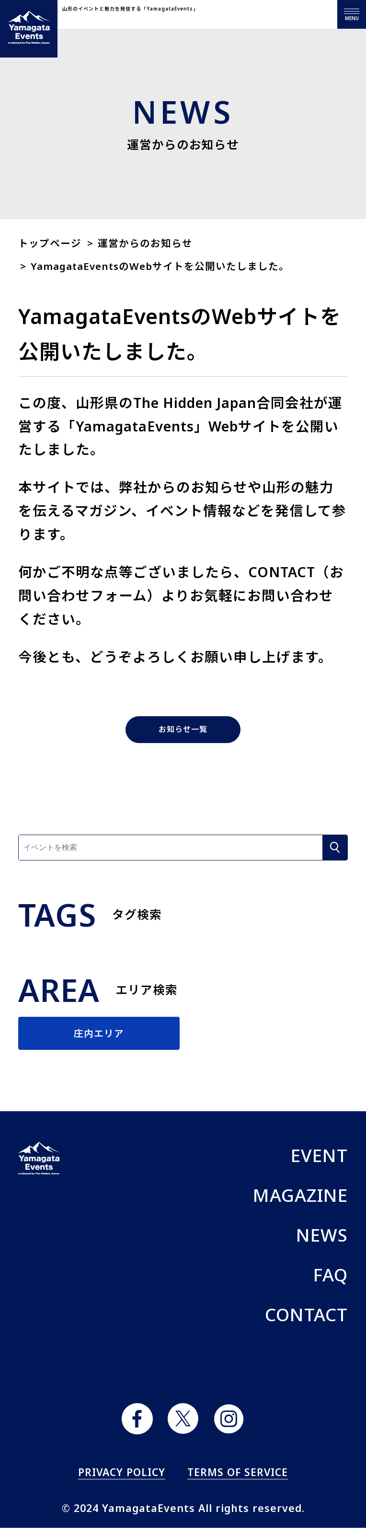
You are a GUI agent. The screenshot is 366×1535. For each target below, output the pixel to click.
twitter (183, 1426)
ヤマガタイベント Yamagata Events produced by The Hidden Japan (29, 29)
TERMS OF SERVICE (237, 1479)
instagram (228, 1426)
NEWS (322, 1242)
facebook (137, 1426)
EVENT (319, 1163)
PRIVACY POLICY (121, 1479)
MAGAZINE (300, 1203)
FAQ (330, 1282)
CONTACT (306, 1322)
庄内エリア (99, 1037)
